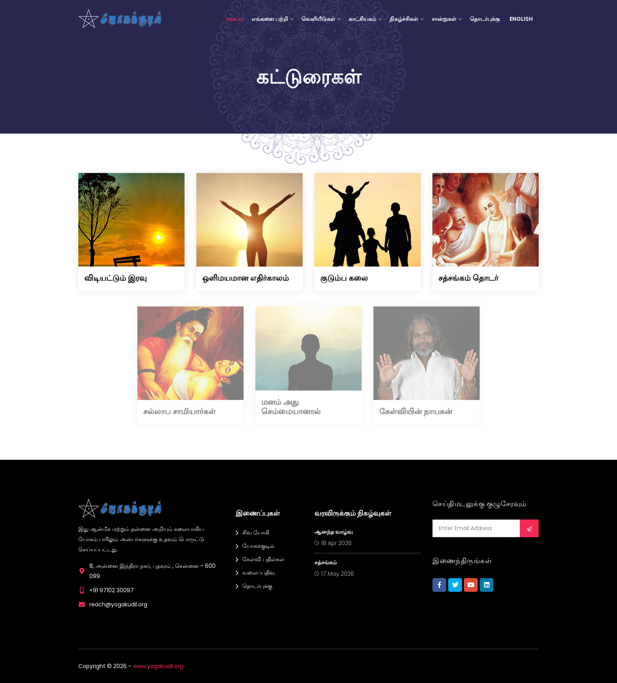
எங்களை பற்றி (269, 19)
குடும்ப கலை (344, 278)
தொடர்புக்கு (485, 19)
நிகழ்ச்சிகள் (404, 19)
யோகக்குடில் (258, 546)
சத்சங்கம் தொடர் (468, 278)
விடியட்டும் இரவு (115, 278)
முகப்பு (235, 19)
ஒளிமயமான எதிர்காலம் (245, 278)
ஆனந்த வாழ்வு (333, 532)
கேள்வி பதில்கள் (263, 559)
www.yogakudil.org (158, 666)
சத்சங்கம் (325, 562)
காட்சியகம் (362, 19)
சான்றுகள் (444, 19)
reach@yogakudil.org (118, 604)
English (521, 19)
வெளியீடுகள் (318, 19)
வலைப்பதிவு (258, 573)
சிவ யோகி (255, 532)
